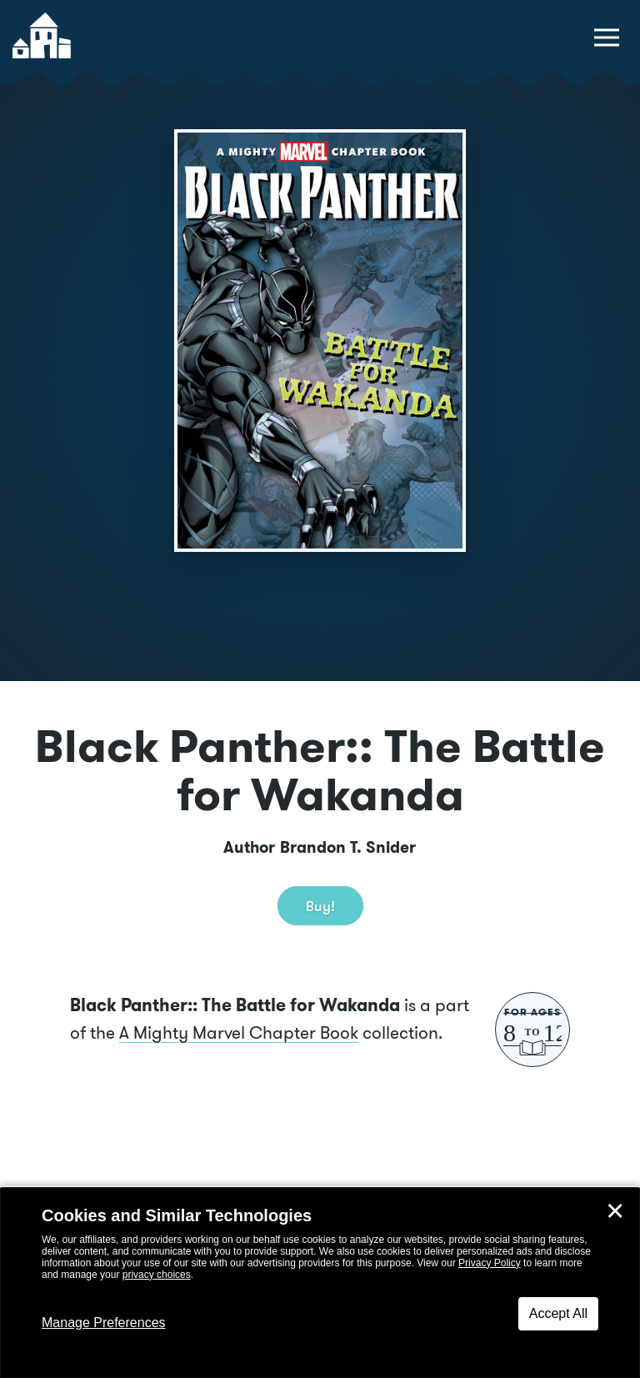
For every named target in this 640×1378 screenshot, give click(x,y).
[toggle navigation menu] (606, 37)
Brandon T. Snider (348, 847)
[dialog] (320, 1283)
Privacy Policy (489, 1263)
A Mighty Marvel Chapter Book (238, 1032)
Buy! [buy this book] (320, 905)
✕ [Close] (615, 1211)
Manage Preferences (104, 1322)
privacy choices (156, 1274)
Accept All (558, 1313)
